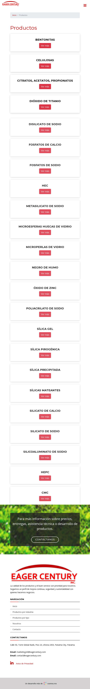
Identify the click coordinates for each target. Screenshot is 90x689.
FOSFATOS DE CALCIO (45, 158)
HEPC (45, 486)
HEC (45, 199)
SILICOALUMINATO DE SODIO (45, 465)
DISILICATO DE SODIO (45, 138)
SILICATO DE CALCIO (45, 424)
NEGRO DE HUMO (45, 281)
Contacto (17, 629)
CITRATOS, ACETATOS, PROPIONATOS (45, 80)
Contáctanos (45, 539)
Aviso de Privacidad (24, 663)
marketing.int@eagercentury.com (31, 652)
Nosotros (17, 623)
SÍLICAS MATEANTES (45, 404)
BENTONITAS (45, 39)
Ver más (45, 45)
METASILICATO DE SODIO (45, 220)
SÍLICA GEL (45, 343)
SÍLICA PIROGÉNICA (45, 363)
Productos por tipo (21, 617)
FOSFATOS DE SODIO (45, 179)
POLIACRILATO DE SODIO (45, 322)
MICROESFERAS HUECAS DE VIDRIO (45, 240)
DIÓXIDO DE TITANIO (45, 101)
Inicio (14, 15)
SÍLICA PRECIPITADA (45, 384)
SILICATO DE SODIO (45, 445)
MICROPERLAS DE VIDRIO (45, 261)
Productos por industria (23, 612)
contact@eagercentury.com (29, 655)
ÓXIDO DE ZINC (45, 302)
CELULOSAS (45, 60)
